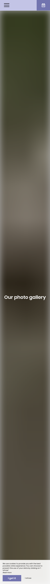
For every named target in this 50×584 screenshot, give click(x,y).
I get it (12, 578)
